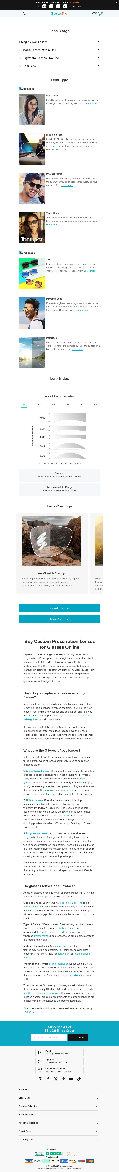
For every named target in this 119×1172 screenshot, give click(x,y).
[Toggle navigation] (19, 13)
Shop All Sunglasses (59, 619)
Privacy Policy (58, 1169)
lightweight (64, 953)
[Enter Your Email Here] (49, 1037)
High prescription (58, 964)
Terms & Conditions (74, 1169)
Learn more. (91, 103)
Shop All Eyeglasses (60, 608)
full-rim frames (67, 928)
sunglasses (67, 790)
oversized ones (73, 975)
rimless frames (41, 936)
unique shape (31, 906)
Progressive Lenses (37, 833)
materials (62, 946)
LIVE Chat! (29, 1012)
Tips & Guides (26, 1131)
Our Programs (26, 1139)
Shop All (23, 1089)
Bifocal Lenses (34, 800)
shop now (77, 6)
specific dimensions (71, 903)
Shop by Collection (28, 1106)
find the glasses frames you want (41, 993)
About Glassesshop (28, 1123)
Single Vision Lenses (37, 771)
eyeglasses (49, 790)
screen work (62, 815)
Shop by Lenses (27, 1114)
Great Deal (24, 1098)
